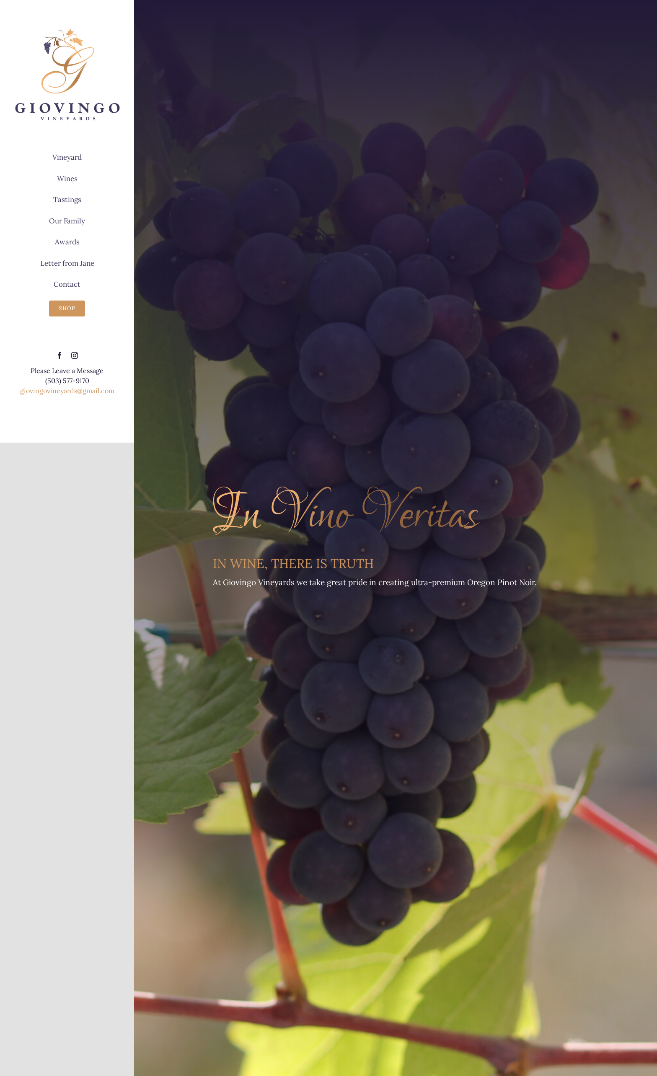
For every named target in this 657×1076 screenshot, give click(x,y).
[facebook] (59, 355)
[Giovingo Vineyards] (67, 30)
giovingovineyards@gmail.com (67, 390)
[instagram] (74, 355)
